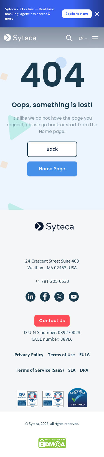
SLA (71, 370)
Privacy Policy (29, 354)
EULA (84, 354)
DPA (84, 370)
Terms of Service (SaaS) (40, 370)
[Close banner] (97, 14)
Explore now (76, 13)
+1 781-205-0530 (52, 281)
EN (81, 37)
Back (52, 149)
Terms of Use (61, 354)
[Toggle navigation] (96, 38)
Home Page (52, 169)
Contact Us (52, 320)
